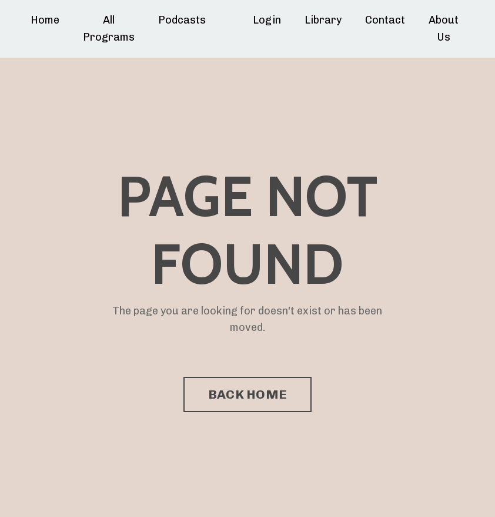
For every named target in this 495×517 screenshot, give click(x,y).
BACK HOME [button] (247, 394)
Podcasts (182, 20)
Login (267, 20)
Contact (385, 20)
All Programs (109, 29)
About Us (444, 29)
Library (323, 20)
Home (45, 20)
